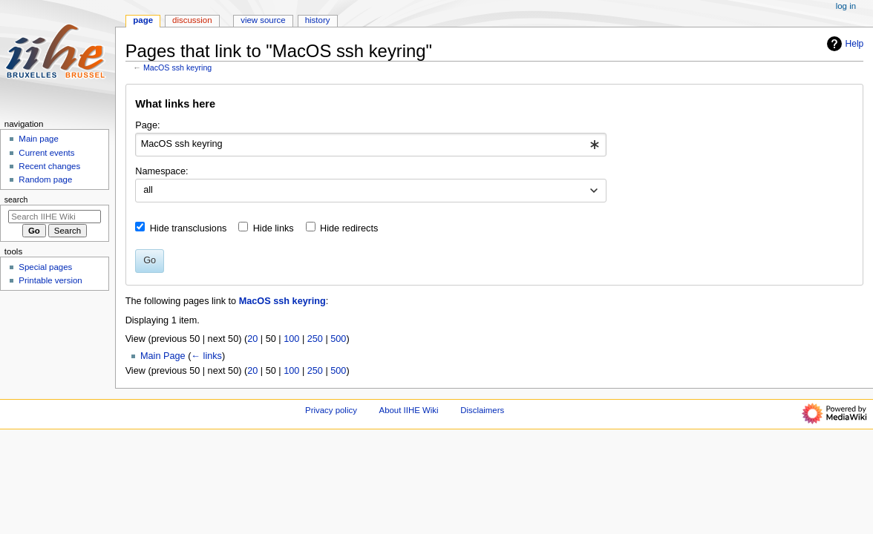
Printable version (50, 280)
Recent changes (49, 166)
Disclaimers (482, 410)
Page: (147, 125)
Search (16, 199)
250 (315, 339)
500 (338, 339)
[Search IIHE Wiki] (54, 216)
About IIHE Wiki (409, 410)
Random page (45, 179)
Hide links (273, 228)
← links (206, 356)
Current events (46, 152)
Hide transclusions (188, 228)
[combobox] (370, 144)
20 (252, 339)
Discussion (192, 20)
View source (263, 20)
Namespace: (161, 171)
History (317, 20)
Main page (39, 138)
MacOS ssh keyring (177, 67)
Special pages (45, 267)
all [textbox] (148, 190)
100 (291, 339)
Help (843, 43)
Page (143, 20)
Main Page (163, 356)
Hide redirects (349, 228)
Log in (846, 5)
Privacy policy (331, 410)
